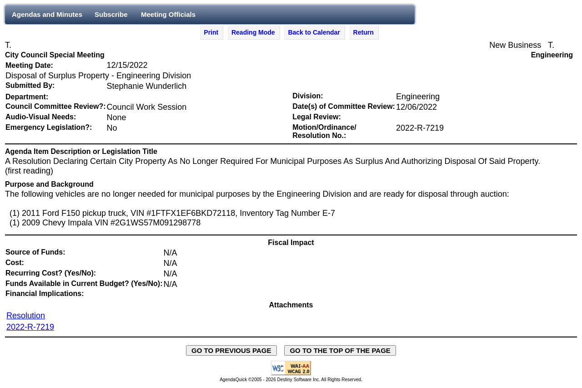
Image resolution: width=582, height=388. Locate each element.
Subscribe (111, 14)
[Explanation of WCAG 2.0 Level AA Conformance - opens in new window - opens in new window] (291, 373)
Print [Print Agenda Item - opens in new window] (211, 32)
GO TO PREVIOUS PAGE (231, 350)
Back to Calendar (314, 32)
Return (363, 32)
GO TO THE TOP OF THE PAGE (340, 350)
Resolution (25, 315)
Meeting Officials (168, 14)
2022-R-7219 (30, 327)
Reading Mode (253, 32)
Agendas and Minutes (47, 14)
